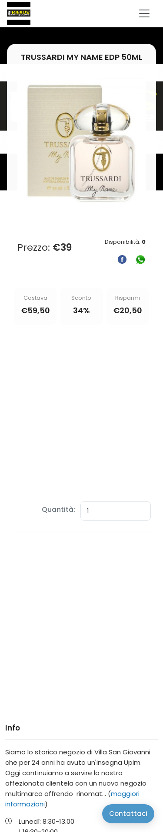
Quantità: (58, 509)
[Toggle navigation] (144, 13)
